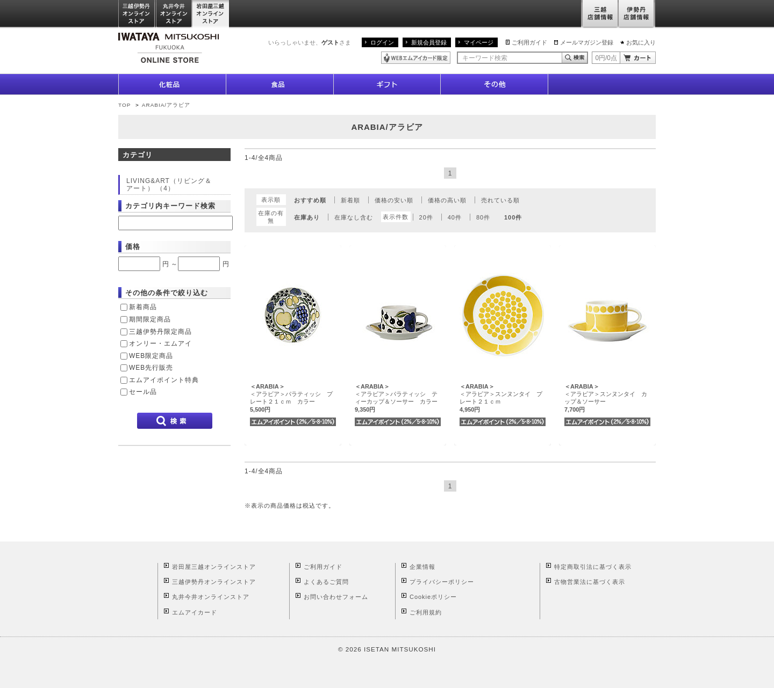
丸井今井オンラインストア (174, 14)
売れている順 (500, 200)
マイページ (478, 42)
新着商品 (143, 307)
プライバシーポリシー (442, 582)
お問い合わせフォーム (336, 597)
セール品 (143, 392)
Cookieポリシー (433, 597)
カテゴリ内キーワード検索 (170, 206)
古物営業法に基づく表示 (589, 582)
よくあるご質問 (326, 582)
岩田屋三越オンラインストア (211, 14)
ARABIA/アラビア (166, 105)
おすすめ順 (310, 200)
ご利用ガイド (529, 42)
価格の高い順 (447, 200)
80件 (483, 217)
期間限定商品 (150, 319)
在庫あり (307, 217)
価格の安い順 (394, 200)
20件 (426, 217)
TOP (124, 105)
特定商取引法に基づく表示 (593, 566)
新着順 (350, 200)
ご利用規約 (426, 612)
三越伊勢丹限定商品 (160, 331)
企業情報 (422, 566)
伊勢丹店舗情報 (637, 14)
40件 (455, 217)
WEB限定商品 (151, 356)
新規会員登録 (429, 42)
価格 (132, 247)
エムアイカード (194, 612)
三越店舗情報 (599, 14)
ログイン (382, 42)
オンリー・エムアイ (160, 343)
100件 (513, 217)
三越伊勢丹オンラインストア (137, 14)
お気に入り (641, 42)
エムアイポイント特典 (164, 380)
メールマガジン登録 (586, 42)
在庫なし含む (353, 217)
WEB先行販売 (151, 367)
